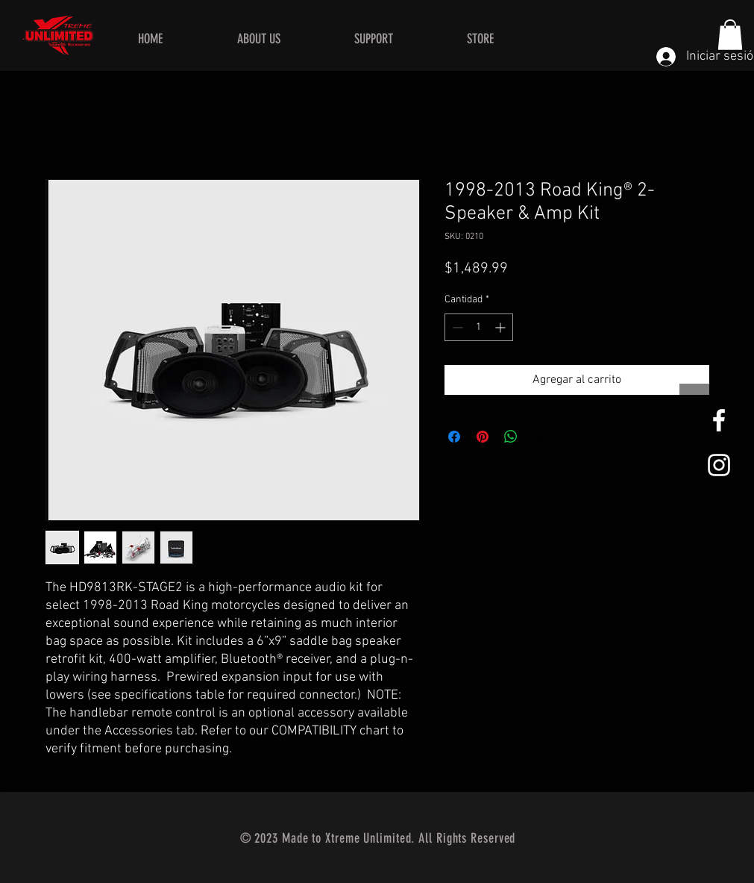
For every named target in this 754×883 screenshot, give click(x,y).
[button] (730, 34)
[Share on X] (539, 437)
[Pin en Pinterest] (482, 437)
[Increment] (501, 327)
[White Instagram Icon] (719, 465)
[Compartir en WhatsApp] (511, 437)
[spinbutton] (478, 327)
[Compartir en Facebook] (454, 437)
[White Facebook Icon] (719, 420)
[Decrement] (456, 327)
